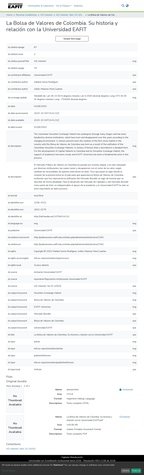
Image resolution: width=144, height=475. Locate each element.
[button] (127, 6)
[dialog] (72, 468)
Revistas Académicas (26, 14)
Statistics (78, 5)
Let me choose (8, 470)
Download (126, 389)
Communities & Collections (41, 5)
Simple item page (72, 38)
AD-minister (46, 14)
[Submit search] (123, 6)
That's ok (136, 470)
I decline (125, 470)
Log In (133, 5)
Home (9, 14)
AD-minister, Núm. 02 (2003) (70, 14)
